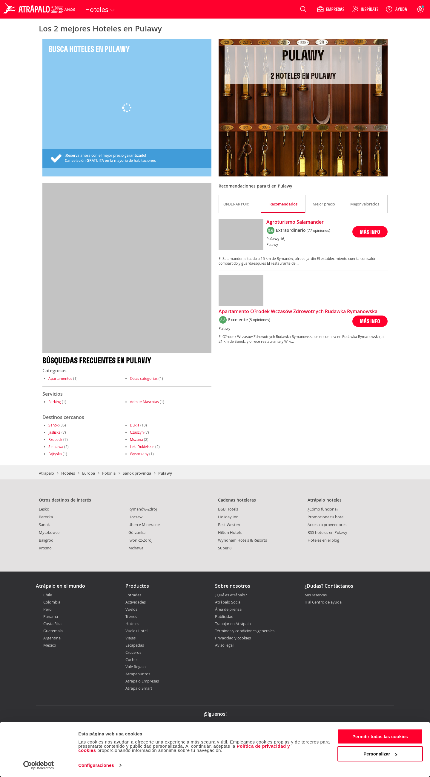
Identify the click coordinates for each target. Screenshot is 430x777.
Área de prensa (228, 609)
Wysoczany (139, 453)
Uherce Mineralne (144, 524)
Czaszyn (137, 432)
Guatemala (53, 630)
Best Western (230, 524)
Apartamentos (60, 378)
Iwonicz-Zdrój (140, 540)
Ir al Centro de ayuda (323, 602)
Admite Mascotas (144, 401)
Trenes (131, 616)
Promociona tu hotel (326, 516)
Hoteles (68, 473)
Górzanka (136, 532)
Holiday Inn (228, 516)
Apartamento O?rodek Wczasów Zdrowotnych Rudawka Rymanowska (298, 312)
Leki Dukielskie (142, 446)
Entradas (133, 595)
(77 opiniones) (318, 230)
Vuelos (131, 609)
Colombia (51, 602)
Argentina (52, 638)
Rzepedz (55, 439)
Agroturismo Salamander (295, 222)
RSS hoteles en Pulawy (327, 532)
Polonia (109, 473)
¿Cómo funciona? (323, 509)
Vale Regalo (135, 666)
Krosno (45, 548)
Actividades (135, 602)
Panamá (50, 616)
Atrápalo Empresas (142, 681)
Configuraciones (96, 765)
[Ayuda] (396, 9)
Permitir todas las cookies (380, 736)
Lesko (44, 509)
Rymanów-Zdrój (142, 509)
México (49, 645)
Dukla (134, 425)
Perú (47, 609)
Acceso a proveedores (327, 524)
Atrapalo (46, 473)
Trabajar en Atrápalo (233, 623)
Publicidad (224, 616)
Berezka (46, 516)
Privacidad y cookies (233, 638)
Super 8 (224, 548)
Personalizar (380, 753)
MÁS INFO (370, 231)
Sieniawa (55, 446)
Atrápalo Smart (138, 688)
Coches (131, 659)
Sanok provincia (137, 473)
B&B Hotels (228, 509)
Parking (54, 401)
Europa (88, 473)
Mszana (136, 439)
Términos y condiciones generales (244, 630)
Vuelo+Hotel (136, 630)
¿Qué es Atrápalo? (231, 595)
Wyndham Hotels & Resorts (242, 540)
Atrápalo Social (228, 602)
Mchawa (135, 548)
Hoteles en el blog (323, 540)
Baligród (46, 540)
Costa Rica (52, 623)
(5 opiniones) (259, 319)
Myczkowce (49, 532)
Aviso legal (224, 645)
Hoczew (135, 516)
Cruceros (133, 652)
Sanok (53, 425)
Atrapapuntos (137, 674)
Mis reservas (316, 595)
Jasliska (54, 432)
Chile (47, 595)
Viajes (130, 638)
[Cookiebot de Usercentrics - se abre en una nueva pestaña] (39, 765)
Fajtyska (55, 453)
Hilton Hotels (230, 532)
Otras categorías (144, 378)
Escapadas (134, 645)
